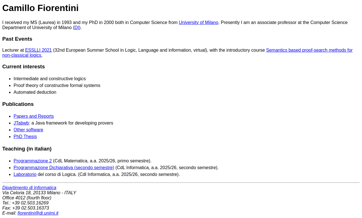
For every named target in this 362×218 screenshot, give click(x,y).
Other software (28, 129)
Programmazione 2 (33, 160)
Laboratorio (25, 174)
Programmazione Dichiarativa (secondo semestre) (64, 167)
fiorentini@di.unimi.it (38, 213)
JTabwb (21, 123)
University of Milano (198, 22)
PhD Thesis (25, 136)
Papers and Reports (34, 116)
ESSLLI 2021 (38, 50)
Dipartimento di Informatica (29, 187)
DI (76, 27)
